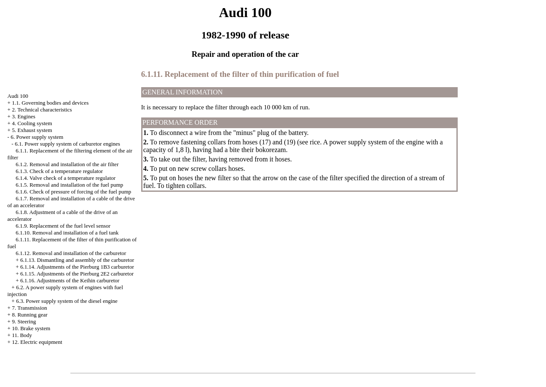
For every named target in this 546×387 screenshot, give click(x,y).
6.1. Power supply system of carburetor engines (67, 144)
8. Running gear (29, 314)
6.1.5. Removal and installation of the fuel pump (69, 185)
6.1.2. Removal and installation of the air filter (67, 164)
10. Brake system (31, 328)
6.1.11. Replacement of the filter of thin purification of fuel (240, 74)
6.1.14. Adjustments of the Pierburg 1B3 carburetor (77, 267)
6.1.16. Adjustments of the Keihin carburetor (69, 280)
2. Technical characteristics (42, 109)
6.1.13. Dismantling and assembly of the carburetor (77, 260)
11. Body (22, 335)
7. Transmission (29, 308)
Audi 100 (17, 96)
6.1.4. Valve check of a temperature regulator (66, 178)
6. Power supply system (37, 137)
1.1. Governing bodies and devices (50, 103)
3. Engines (23, 116)
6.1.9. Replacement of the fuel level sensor (63, 226)
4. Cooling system (32, 123)
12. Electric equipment (37, 342)
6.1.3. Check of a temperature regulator (59, 171)
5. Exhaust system (32, 130)
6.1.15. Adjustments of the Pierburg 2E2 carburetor (77, 273)
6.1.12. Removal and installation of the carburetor (71, 253)
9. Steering (24, 321)
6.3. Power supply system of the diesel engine (67, 301)
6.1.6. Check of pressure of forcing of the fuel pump (73, 191)
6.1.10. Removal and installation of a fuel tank (67, 232)
